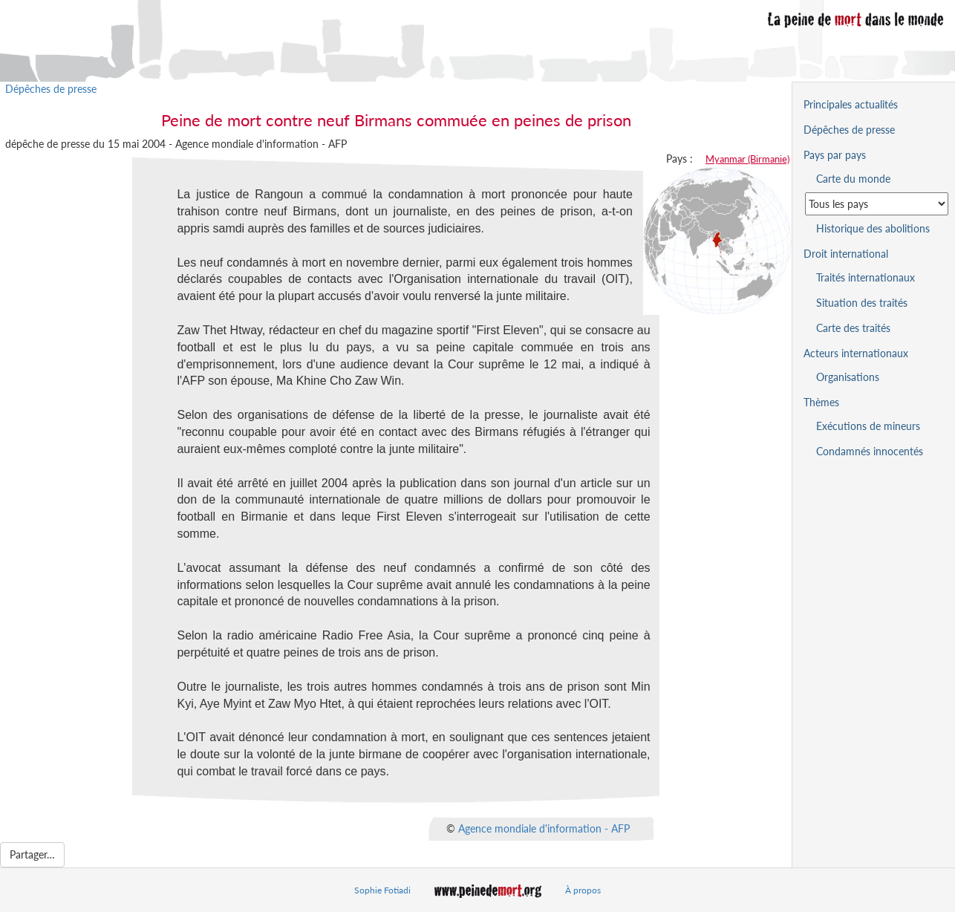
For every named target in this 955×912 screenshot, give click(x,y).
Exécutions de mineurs (868, 426)
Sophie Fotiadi (382, 890)
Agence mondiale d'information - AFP (544, 827)
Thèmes (821, 402)
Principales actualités (851, 104)
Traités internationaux (865, 277)
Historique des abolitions (873, 228)
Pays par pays (835, 155)
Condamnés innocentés (869, 451)
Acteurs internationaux (856, 353)
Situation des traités (861, 302)
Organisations (847, 377)
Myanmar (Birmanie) (747, 159)
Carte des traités (853, 328)
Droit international (846, 253)
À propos (583, 890)
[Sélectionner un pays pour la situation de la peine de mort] (876, 203)
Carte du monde (853, 178)
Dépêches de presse (51, 88)
